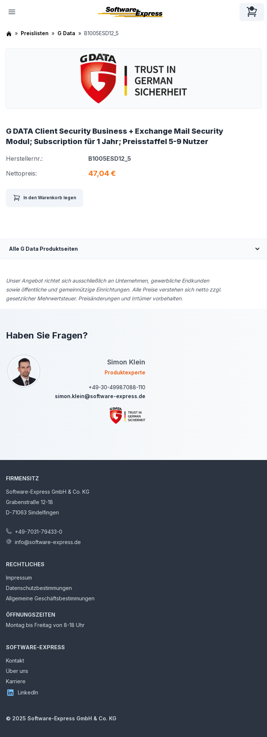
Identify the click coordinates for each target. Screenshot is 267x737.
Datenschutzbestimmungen (39, 588)
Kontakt (15, 660)
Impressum (19, 577)
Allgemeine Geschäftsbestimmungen (50, 598)
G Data (66, 33)
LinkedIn (22, 692)
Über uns (17, 671)
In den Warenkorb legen (44, 197)
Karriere (16, 681)
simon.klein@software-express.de (100, 396)
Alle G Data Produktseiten (43, 249)
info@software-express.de (48, 542)
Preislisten (35, 33)
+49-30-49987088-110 (117, 387)
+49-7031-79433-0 (38, 531)
